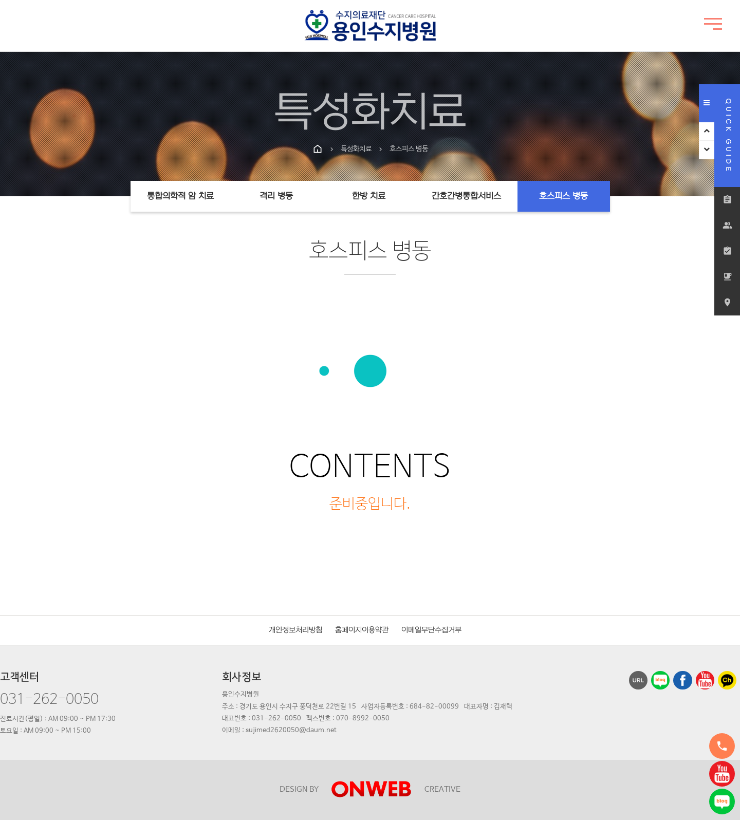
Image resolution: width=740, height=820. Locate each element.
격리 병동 (276, 196)
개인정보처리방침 (295, 630)
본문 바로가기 (0, 0)
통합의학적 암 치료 (180, 196)
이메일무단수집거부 (431, 630)
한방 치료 (368, 196)
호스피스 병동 (563, 196)
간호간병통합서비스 (466, 196)
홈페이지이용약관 (361, 630)
